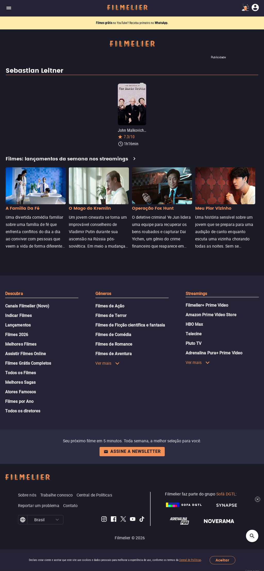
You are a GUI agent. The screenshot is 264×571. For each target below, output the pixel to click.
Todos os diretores (22, 411)
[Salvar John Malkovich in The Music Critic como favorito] (142, 85)
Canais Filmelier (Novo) (27, 306)
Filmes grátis (104, 23)
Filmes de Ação (109, 306)
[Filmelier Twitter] (123, 519)
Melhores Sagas (20, 382)
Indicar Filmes (18, 315)
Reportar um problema (38, 505)
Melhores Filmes (20, 344)
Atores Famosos (20, 391)
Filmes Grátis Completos (28, 363)
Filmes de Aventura (113, 353)
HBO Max (194, 324)
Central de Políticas (190, 560)
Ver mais (107, 363)
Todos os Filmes (20, 372)
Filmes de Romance (113, 344)
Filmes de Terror (111, 315)
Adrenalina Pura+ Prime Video (214, 352)
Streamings (196, 293)
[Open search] (252, 536)
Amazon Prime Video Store (211, 314)
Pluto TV (194, 343)
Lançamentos (18, 325)
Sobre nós (27, 495)
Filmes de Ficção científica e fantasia (130, 325)
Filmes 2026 (16, 334)
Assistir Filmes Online (25, 353)
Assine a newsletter (132, 451)
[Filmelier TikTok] (142, 519)
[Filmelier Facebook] (113, 519)
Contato (70, 505)
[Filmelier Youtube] (132, 519)
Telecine (194, 333)
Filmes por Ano (19, 401)
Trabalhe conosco (56, 495)
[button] (57, 519)
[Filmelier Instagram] (104, 519)
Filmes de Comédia (113, 334)
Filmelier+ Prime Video (207, 305)
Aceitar (222, 560)
